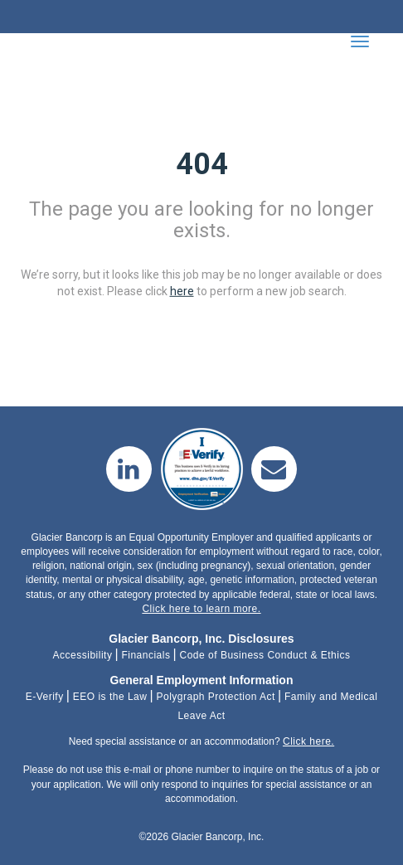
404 (202, 164)
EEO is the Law (110, 696)
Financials (145, 655)
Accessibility (83, 655)
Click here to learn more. (201, 609)
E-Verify (45, 696)
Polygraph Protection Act (215, 696)
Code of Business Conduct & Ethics (265, 655)
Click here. (308, 741)
